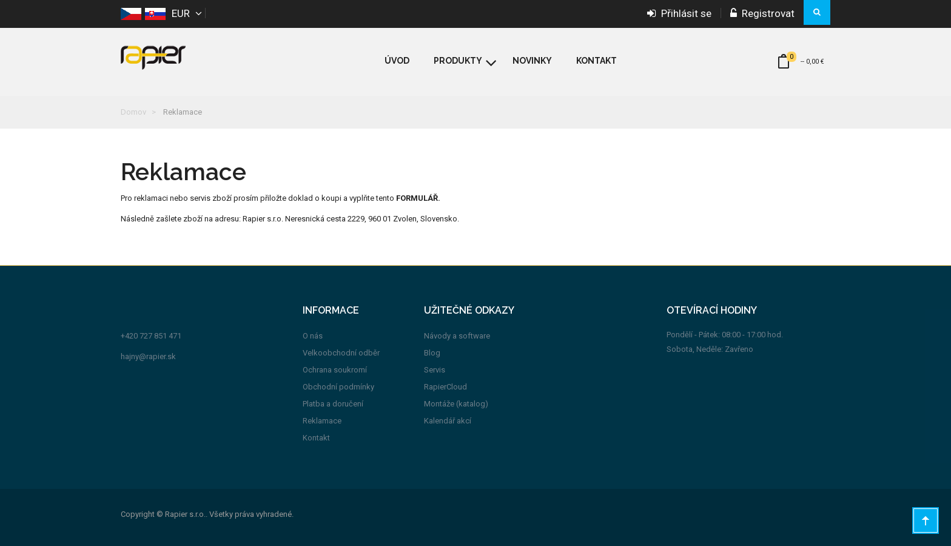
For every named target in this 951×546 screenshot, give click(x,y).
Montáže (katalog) (456, 403)
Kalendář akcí (447, 420)
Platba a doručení (333, 403)
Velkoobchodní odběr (341, 352)
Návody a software (457, 335)
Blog (432, 352)
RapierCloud (445, 386)
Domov (133, 111)
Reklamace (322, 420)
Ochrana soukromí (335, 369)
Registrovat (762, 13)
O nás (313, 335)
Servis (434, 369)
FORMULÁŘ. (418, 198)
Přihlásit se (679, 13)
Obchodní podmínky (338, 386)
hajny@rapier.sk (148, 356)
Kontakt (316, 437)
